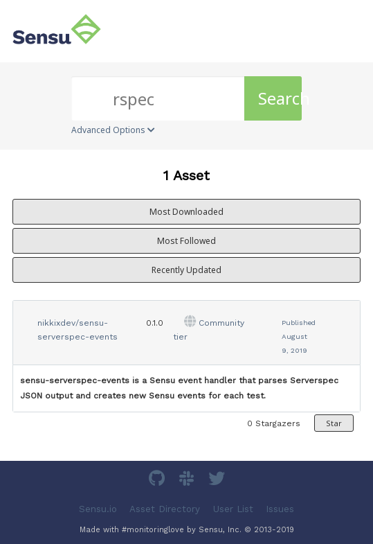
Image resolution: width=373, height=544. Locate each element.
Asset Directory (164, 509)
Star (334, 423)
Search (280, 98)
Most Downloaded (186, 212)
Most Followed (186, 241)
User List (233, 509)
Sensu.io (98, 509)
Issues (280, 509)
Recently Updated (186, 270)
